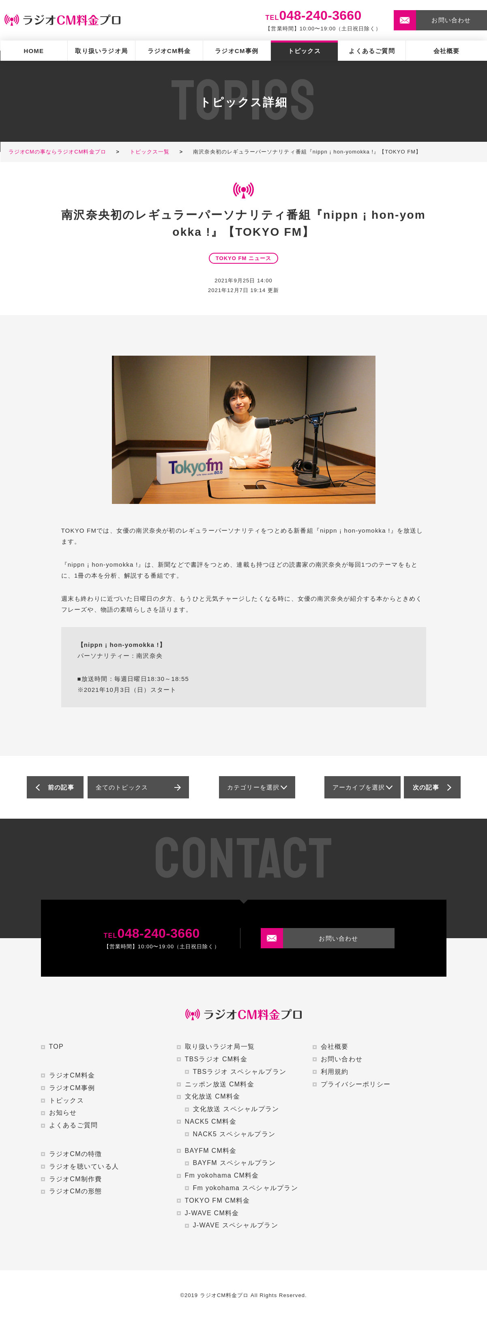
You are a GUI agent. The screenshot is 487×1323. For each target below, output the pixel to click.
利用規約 (335, 1071)
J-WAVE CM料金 (212, 1213)
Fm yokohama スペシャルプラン (245, 1187)
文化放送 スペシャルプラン (236, 1108)
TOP (56, 1046)
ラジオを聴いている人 (84, 1166)
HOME (34, 50)
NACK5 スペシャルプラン (234, 1134)
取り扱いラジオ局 (101, 50)
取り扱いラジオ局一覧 (220, 1046)
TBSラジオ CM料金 (216, 1059)
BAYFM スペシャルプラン (234, 1162)
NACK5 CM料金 (210, 1121)
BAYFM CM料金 (211, 1150)
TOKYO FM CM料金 (217, 1200)
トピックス (304, 50)
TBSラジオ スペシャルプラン (240, 1071)
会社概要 (446, 50)
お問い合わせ (342, 1059)
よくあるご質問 (372, 50)
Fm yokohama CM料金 (222, 1175)
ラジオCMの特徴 (75, 1153)
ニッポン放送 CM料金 (219, 1084)
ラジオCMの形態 (75, 1191)
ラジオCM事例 (236, 50)
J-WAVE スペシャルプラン (235, 1225)
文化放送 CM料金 (212, 1096)
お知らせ (63, 1112)
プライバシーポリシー (356, 1084)
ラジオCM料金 (169, 50)
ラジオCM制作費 (75, 1179)
